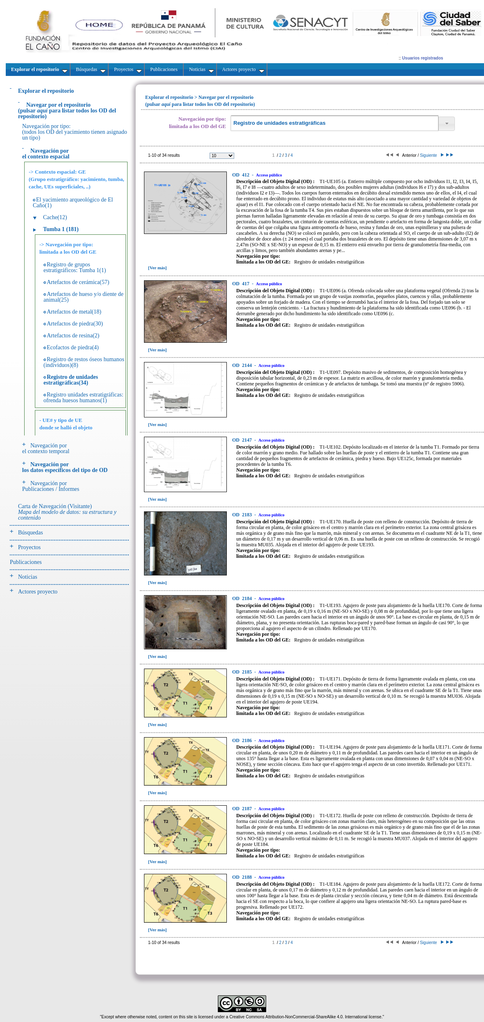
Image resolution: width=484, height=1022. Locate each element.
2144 (242, 365)
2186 (242, 740)
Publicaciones (26, 562)
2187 (242, 808)
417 (241, 283)
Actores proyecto (37, 592)
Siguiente (431, 155)
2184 (242, 598)
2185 (242, 672)
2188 (242, 877)
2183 (242, 515)
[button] (446, 124)
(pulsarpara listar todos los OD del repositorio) (67, 110)
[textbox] (334, 123)
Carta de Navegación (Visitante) (67, 512)
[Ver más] (157, 267)
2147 (242, 440)
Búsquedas (30, 532)
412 (241, 175)
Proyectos (29, 547)
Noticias (27, 577)
